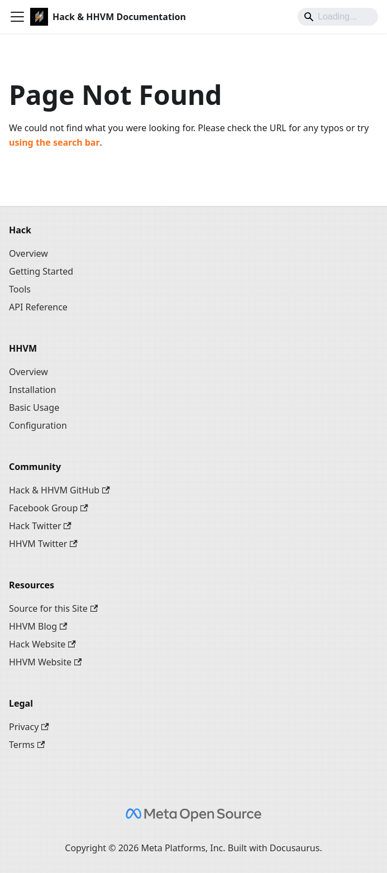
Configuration (38, 425)
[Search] (338, 17)
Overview (28, 253)
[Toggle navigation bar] (17, 16)
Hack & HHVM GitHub (59, 490)
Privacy (29, 727)
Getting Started (41, 271)
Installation (32, 389)
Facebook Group (48, 508)
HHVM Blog (38, 626)
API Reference (38, 307)
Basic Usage (34, 407)
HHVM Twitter (43, 544)
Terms (27, 744)
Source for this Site (53, 608)
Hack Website (42, 644)
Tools (20, 289)
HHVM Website (45, 662)
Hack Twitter (40, 526)
